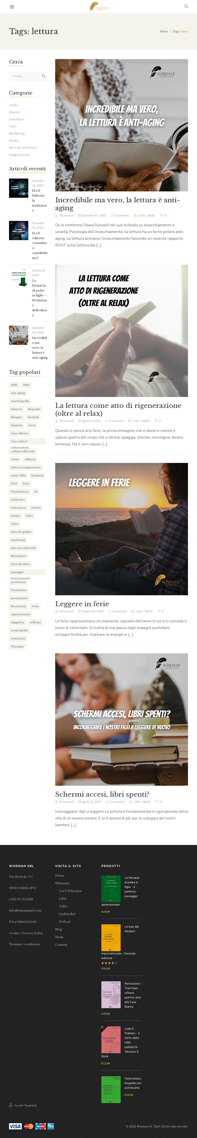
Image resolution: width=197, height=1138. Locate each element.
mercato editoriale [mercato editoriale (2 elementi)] (23, 548)
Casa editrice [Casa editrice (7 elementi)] (19, 433)
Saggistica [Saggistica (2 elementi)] (17, 622)
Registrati (31, 1105)
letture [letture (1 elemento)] (15, 515)
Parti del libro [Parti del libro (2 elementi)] (20, 564)
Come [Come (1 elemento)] (15, 459)
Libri (142, 217)
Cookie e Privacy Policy (26, 933)
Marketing (17, 133)
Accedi (18, 1105)
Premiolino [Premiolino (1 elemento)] (19, 590)
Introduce (16, 119)
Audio (13, 105)
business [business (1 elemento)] (17, 425)
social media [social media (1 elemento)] (19, 630)
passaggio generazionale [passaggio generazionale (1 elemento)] (20, 573)
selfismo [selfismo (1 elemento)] (35, 622)
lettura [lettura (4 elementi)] (36, 507)
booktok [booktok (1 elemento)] (33, 417)
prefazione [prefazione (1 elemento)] (18, 582)
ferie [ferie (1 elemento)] (26, 483)
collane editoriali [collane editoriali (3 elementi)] (22, 451)
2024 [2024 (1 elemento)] (26, 385)
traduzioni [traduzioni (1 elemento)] (18, 638)
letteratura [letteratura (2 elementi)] (18, 507)
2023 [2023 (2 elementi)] (14, 385)
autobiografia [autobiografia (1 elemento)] (20, 401)
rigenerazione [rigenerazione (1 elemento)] (20, 614)
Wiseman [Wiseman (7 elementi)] (17, 646)
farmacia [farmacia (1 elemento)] (37, 475)
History (14, 112)
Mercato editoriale (23, 147)
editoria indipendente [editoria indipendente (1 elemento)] (26, 467)
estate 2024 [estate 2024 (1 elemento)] (18, 475)
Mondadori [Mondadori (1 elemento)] (18, 556)
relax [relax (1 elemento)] (35, 606)
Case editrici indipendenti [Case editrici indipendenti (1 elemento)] (20, 442)
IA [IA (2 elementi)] (35, 491)
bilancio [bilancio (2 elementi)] (16, 409)
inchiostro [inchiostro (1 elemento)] (18, 499)
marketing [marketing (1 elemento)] (18, 540)
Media (151, 217)
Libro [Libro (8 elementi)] (14, 523)
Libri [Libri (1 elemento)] (29, 515)
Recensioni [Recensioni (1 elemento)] (18, 606)
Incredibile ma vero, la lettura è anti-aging (117, 205)
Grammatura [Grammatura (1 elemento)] (20, 491)
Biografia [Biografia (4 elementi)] (34, 409)
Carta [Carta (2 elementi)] (32, 425)
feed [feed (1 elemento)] (14, 483)
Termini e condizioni (24, 944)
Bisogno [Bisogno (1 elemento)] (16, 417)
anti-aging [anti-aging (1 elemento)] (18, 393)
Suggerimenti (19, 154)
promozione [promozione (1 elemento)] (19, 598)
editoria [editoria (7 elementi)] (30, 459)
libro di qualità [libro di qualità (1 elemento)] (21, 532)
